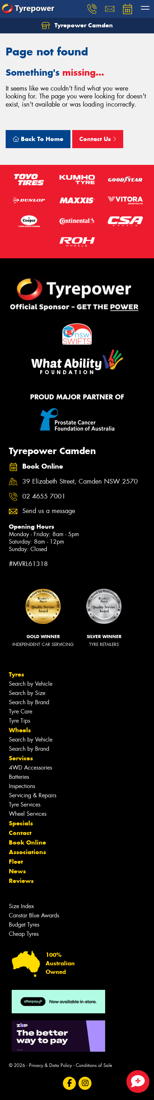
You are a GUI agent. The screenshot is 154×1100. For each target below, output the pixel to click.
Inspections (22, 786)
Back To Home (38, 139)
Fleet (16, 862)
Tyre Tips (19, 720)
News (17, 871)
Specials (21, 823)
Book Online (27, 842)
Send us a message (48, 511)
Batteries (19, 777)
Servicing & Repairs (32, 795)
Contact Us (97, 139)
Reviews (21, 881)
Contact (20, 833)
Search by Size (27, 693)
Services (21, 758)
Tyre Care (20, 711)
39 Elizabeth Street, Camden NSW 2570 (80, 482)
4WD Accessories (30, 767)
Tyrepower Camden (77, 25)
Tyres (16, 674)
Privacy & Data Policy (50, 1065)
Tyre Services (24, 804)
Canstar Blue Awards (34, 915)
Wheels (20, 730)
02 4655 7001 (43, 496)
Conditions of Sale (94, 1065)
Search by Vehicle (30, 684)
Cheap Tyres (24, 934)
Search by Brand (29, 702)
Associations (27, 852)
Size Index (21, 906)
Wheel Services (27, 814)
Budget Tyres (24, 924)
